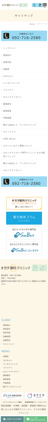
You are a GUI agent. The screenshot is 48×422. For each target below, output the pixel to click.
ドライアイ (8, 90)
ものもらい (8, 76)
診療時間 (6, 336)
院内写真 (6, 333)
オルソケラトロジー (12, 97)
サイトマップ (9, 132)
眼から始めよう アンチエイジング (19, 125)
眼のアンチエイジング (12, 387)
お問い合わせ (9, 139)
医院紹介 (7, 55)
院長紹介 (6, 329)
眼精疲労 (7, 104)
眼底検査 (7, 111)
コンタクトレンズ (11, 83)
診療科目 (6, 340)
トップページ (9, 48)
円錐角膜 (7, 118)
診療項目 (7, 62)
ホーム (32, 24)
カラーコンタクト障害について (17, 146)
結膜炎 (6, 69)
